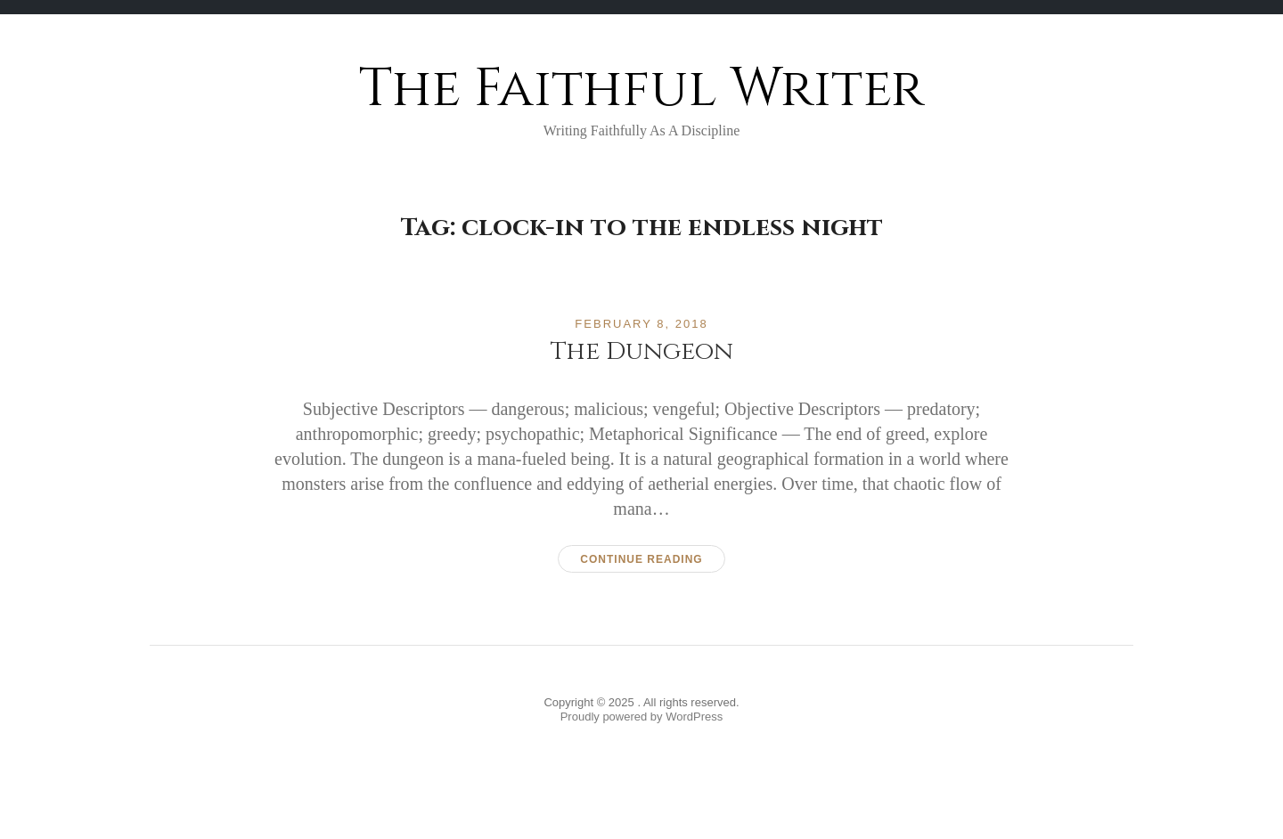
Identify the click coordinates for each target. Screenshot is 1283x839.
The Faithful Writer (641, 89)
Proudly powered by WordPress (641, 716)
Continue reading (641, 559)
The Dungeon (642, 351)
